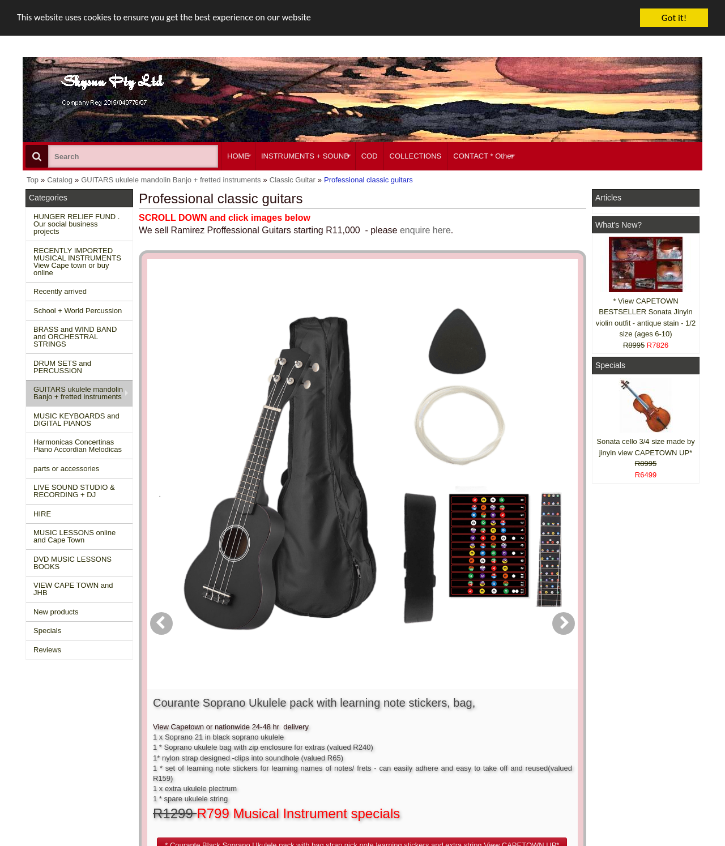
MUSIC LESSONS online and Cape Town (74, 536)
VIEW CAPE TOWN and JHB (73, 589)
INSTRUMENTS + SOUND (305, 156)
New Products (54, 721)
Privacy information (204, 742)
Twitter (624, 737)
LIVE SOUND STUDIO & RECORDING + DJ (74, 491)
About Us (472, 711)
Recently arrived (60, 291)
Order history (336, 732)
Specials (47, 630)
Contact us (190, 711)
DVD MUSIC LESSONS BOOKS (72, 563)
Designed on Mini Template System (655, 842)
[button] (426, 435)
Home (41, 711)
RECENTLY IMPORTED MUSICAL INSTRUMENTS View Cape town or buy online (77, 261)
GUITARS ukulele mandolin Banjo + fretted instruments (78, 393)
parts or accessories (66, 468)
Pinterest (612, 763)
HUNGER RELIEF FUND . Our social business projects (76, 224)
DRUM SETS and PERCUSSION (62, 367)
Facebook (629, 716)
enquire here (425, 230)
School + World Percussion (77, 310)
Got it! (674, 18)
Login (324, 721)
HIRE (42, 514)
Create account (340, 711)
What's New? (618, 224)
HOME (238, 156)
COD (369, 156)
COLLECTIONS (416, 156)
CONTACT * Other (483, 156)
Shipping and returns (207, 732)
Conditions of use (201, 721)
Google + (613, 752)
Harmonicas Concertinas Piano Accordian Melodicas (77, 446)
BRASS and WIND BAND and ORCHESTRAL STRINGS (75, 336)
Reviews (47, 650)
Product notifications (348, 742)
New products (55, 612)
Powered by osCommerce (573, 842)
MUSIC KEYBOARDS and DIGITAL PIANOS (76, 420)
